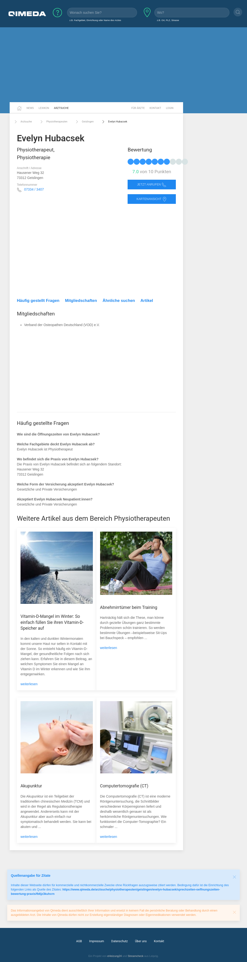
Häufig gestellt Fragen (38, 300)
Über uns (141, 941)
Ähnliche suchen (119, 300)
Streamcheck (135, 956)
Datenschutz (119, 941)
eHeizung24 (114, 956)
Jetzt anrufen (151, 184)
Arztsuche (61, 108)
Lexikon (44, 108)
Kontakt (155, 108)
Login (169, 108)
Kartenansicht (152, 199)
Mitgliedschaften (81, 300)
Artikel (146, 300)
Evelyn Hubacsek (114, 121)
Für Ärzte (138, 108)
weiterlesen (29, 684)
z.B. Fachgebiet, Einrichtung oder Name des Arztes (95, 20)
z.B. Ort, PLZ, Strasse (168, 20)
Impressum (96, 941)
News (30, 108)
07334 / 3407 (34, 189)
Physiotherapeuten (53, 121)
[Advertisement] (123, 65)
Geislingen (84, 121)
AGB (79, 941)
